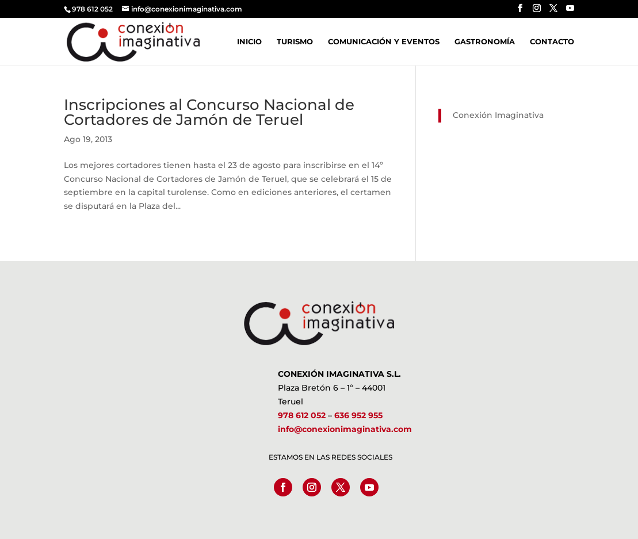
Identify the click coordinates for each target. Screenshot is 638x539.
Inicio (249, 41)
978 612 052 (302, 415)
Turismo (295, 41)
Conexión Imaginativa (498, 115)
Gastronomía (484, 41)
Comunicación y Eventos (384, 41)
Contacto (552, 41)
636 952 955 (358, 415)
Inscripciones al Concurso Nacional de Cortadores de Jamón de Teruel (209, 112)
